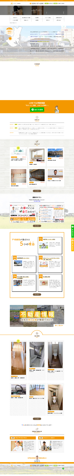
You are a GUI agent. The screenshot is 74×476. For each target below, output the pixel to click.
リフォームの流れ (48, 17)
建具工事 (31, 182)
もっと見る (37, 191)
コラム (13, 157)
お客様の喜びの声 (59, 17)
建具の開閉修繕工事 (33, 184)
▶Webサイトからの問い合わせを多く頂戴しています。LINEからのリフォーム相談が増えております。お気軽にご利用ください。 (39, 124)
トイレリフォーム (52, 370)
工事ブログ (48, 20)
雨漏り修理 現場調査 (14, 185)
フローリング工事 (15, 377)
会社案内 (37, 20)
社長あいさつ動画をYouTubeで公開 (54, 180)
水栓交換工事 (14, 397)
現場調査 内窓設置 (33, 164)
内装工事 (19, 397)
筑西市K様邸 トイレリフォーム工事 (55, 414)
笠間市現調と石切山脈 (52, 160)
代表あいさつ (26, 20)
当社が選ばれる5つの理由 (26, 17)
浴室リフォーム (33, 369)
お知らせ (15, 157)
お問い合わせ (59, 20)
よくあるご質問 (15, 20)
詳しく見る (37, 226)
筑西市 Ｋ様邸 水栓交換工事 (17, 399)
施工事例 (37, 17)
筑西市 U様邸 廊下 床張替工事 (17, 379)
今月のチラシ (15, 17)
